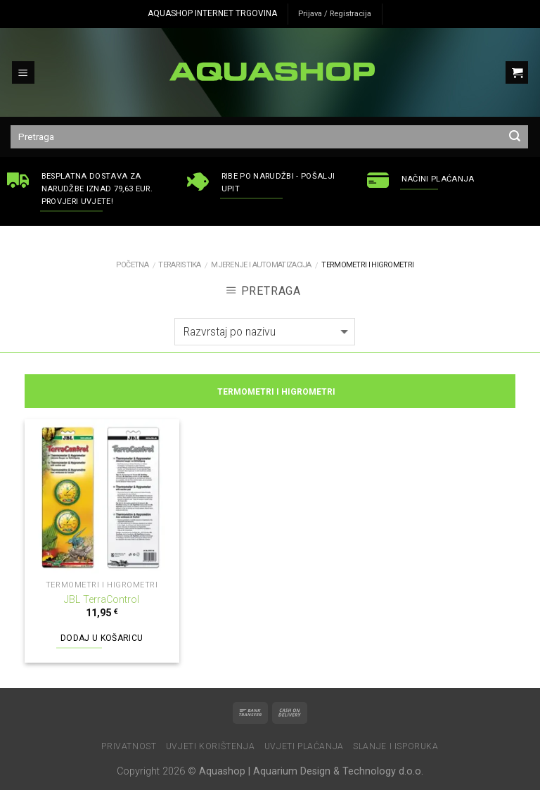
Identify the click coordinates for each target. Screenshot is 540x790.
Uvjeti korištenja (210, 746)
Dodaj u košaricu (101, 638)
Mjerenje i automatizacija (261, 264)
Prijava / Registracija (334, 13)
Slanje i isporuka (395, 746)
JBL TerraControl (101, 600)
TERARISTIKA (179, 264)
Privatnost (128, 746)
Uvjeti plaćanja (304, 746)
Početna (132, 264)
